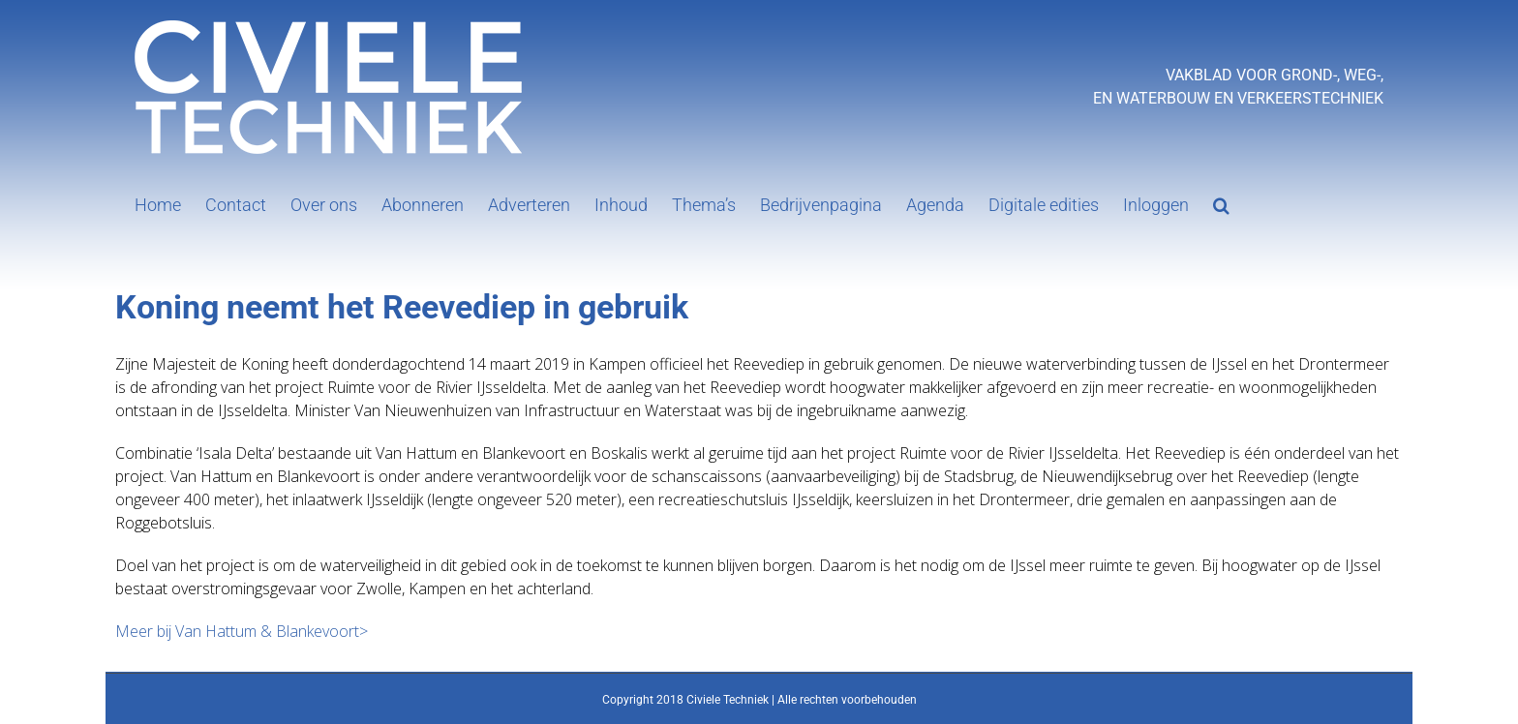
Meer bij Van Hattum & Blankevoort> (241, 631)
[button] (1221, 203)
